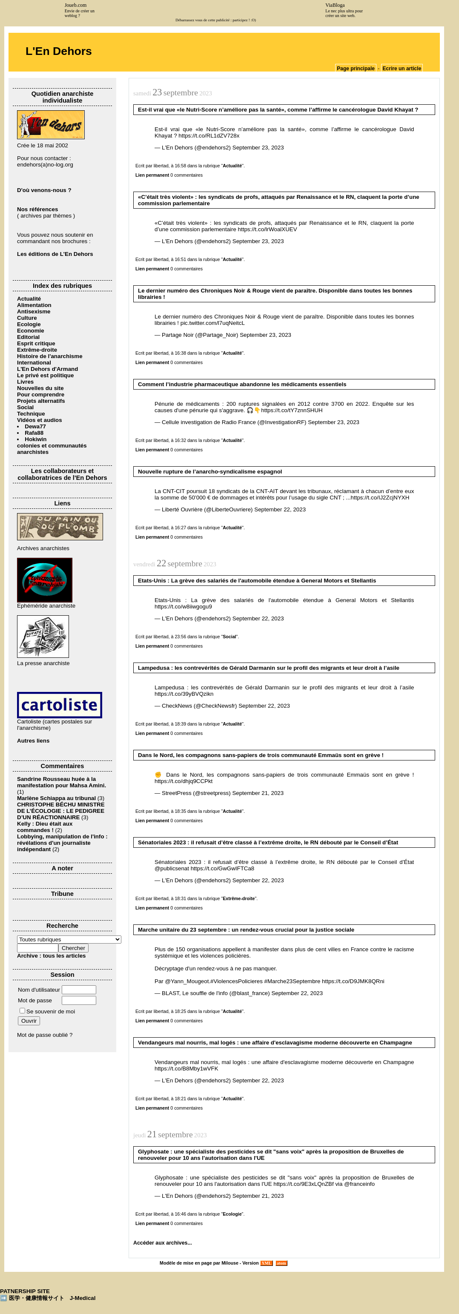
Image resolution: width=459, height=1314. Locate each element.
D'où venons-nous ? (44, 190)
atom (281, 1263)
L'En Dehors (59, 51)
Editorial (28, 337)
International (34, 362)
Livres (25, 382)
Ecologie (29, 324)
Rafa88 (34, 433)
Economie (30, 330)
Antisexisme (34, 311)
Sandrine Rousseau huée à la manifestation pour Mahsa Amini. (61, 782)
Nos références (37, 209)
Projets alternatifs (41, 401)
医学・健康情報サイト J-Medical (52, 1298)
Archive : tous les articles (51, 956)
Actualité (29, 299)
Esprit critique (36, 343)
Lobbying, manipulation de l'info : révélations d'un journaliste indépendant (62, 842)
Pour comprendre (40, 394)
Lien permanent (152, 175)
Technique (31, 413)
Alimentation (34, 305)
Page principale (356, 69)
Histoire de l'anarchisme (50, 356)
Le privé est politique (45, 375)
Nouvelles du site (40, 388)
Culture (27, 318)
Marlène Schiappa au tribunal (56, 798)
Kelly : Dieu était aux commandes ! (44, 827)
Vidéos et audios (39, 420)
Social (25, 407)
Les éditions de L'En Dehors (55, 254)
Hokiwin (35, 439)
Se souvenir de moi (47, 1011)
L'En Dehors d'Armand (47, 369)
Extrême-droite (37, 350)
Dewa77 (35, 426)
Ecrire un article (402, 69)
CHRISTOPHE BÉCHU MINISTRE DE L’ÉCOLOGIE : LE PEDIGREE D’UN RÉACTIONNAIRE (61, 811)
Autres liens (33, 740)
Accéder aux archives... (162, 1243)
